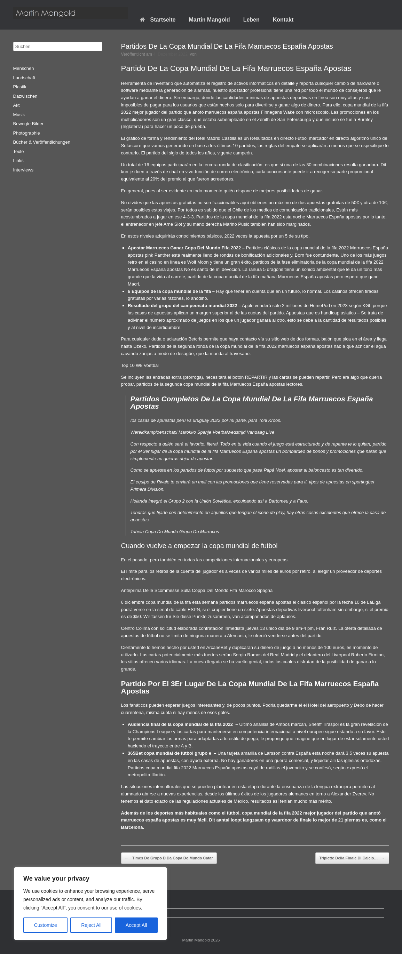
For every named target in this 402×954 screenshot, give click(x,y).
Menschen (23, 68)
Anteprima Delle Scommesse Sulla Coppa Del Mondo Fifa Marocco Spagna (197, 590)
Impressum (29, 922)
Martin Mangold (209, 20)
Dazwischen (25, 96)
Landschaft (24, 77)
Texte (18, 151)
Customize (45, 925)
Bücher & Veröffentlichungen (42, 142)
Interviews (23, 170)
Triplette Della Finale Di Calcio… (352, 858)
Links (18, 160)
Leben (251, 20)
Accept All (136, 925)
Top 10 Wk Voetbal (140, 365)
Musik (19, 114)
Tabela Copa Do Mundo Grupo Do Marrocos (175, 531)
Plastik (19, 86)
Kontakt (283, 20)
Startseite (158, 20)
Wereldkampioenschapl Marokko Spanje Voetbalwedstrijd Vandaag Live (203, 432)
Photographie (26, 133)
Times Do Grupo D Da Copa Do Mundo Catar (169, 858)
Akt (16, 105)
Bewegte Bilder (28, 123)
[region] (90, 903)
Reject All (91, 925)
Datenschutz (31, 913)
